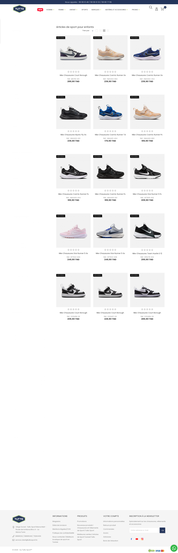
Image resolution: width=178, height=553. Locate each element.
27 (16, 386)
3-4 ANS (31, 441)
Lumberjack (19, 76)
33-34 (42, 357)
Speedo (18, 100)
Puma (17, 88)
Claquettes (19, 253)
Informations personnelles (114, 521)
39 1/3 (30, 386)
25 (16, 366)
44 (41, 320)
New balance (20, 80)
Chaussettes (20, 241)
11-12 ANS (31, 495)
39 (29, 382)
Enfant (73, 10)
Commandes (108, 529)
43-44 (43, 390)
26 (16, 378)
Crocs (17, 51)
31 (15, 423)
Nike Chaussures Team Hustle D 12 (147, 253)
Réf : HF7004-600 (73, 257)
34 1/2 (30, 333)
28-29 (17, 399)
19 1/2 (17, 329)
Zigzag (17, 117)
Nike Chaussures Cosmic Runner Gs (110, 75)
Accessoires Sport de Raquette (27, 220)
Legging (18, 270)
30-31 (42, 419)
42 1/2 (30, 419)
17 (15, 316)
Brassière (19, 233)
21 (15, 341)
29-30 (42, 349)
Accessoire (19, 156)
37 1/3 (30, 366)
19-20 (17, 333)
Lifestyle (18, 190)
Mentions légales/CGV (62, 529)
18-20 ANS (44, 462)
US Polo (18, 113)
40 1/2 (30, 399)
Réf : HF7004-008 (110, 257)
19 (15, 324)
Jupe (17, 261)
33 (29, 320)
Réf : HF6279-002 (147, 257)
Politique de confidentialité (63, 533)
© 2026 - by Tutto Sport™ (22, 550)
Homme (49, 10)
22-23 (17, 349)
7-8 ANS (31, 466)
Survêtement (20, 299)
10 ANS (30, 482)
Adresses (107, 537)
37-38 (42, 374)
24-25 (42, 415)
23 (16, 353)
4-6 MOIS (44, 495)
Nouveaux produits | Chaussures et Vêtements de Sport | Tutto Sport (87, 528)
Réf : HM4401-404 (110, 138)
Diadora (18, 59)
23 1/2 (17, 357)
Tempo (18, 104)
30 (16, 415)
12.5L (42, 482)
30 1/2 (17, 419)
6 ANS (30, 458)
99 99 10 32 (95, 2)
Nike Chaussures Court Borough (73, 75)
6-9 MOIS (44, 474)
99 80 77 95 (107, 2)
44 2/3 (43, 329)
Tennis (17, 203)
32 (29, 316)
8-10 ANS (31, 478)
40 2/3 (30, 403)
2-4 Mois (44, 490)
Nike (16, 84)
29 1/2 (17, 411)
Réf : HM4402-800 (110, 79)
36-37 (42, 370)
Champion (19, 47)
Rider (17, 96)
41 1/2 (30, 411)
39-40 (42, 382)
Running (18, 199)
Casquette (19, 237)
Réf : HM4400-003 (73, 198)
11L (41, 486)
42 (29, 415)
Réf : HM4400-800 (147, 138)
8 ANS (30, 470)
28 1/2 (17, 403)
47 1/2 (42, 341)
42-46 (43, 470)
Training (18, 207)
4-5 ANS (31, 449)
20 (16, 337)
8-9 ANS (31, 474)
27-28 (42, 345)
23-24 (42, 411)
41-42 (42, 386)
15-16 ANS (44, 453)
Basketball (19, 182)
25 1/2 (17, 370)
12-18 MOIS (18, 486)
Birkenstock (19, 38)
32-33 (42, 423)
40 (29, 395)
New (40, 10)
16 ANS (43, 458)
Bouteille (18, 229)
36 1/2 (30, 349)
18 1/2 (17, 320)
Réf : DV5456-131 (147, 317)
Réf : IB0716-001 (73, 79)
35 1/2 (30, 341)
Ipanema (18, 71)
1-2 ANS (18, 499)
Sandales (19, 290)
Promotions (82, 521)
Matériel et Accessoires (115, 10)
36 (29, 345)
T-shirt (17, 303)
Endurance (19, 63)
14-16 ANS (44, 441)
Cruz (17, 55)
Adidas (18, 34)
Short (17, 294)
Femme (61, 10)
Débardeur (19, 257)
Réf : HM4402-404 (147, 79)
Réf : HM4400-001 (110, 198)
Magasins (56, 521)
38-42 (42, 466)
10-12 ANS (31, 486)
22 (16, 345)
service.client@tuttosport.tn (26, 540)
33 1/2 (30, 324)
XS (16, 441)
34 (29, 329)
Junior (17, 139)
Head (17, 67)
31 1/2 (17, 427)
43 (29, 427)
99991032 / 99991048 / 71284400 (28, 536)
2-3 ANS (18, 503)
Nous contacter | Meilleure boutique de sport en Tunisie (63, 539)
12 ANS (30, 490)
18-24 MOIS (18, 495)
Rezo (17, 92)
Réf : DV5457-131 (110, 317)
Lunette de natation (22, 274)
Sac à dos (19, 286)
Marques (95, 10)
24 (16, 362)
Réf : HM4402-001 (73, 138)
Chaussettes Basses (23, 245)
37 (28, 357)
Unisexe (18, 143)
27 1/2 (17, 390)
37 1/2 (30, 362)
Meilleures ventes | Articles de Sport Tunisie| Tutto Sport (88, 537)
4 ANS (30, 445)
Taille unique (18, 462)
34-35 (42, 362)
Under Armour (20, 108)
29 (16, 407)
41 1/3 (30, 407)
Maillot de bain (21, 278)
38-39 (42, 378)
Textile (17, 168)
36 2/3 (30, 353)
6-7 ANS (31, 462)
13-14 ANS (31, 503)
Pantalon (18, 282)
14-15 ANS (44, 449)
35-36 (42, 366)
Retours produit (109, 525)
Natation (18, 194)
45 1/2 (42, 337)
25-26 (17, 374)
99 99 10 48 (84, 2)
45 (41, 333)
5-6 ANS (31, 453)
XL (15, 458)
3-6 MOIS (18, 478)
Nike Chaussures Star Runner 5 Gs (73, 253)
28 (16, 395)
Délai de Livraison (60, 525)
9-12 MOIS (18, 482)
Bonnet (18, 224)
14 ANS (43, 445)
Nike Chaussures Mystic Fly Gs (73, 135)
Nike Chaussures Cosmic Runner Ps (147, 135)
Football (18, 186)
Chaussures (20, 160)
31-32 (42, 353)
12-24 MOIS (18, 490)
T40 (41, 478)
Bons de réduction (110, 541)
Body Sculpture (21, 43)
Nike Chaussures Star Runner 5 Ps (147, 194)
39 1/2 (30, 390)
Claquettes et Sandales (24, 164)
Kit (16, 266)
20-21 (42, 407)
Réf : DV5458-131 (73, 317)
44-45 (43, 399)
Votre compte (111, 516)
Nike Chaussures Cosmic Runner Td (110, 135)
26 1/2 (17, 382)
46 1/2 (42, 395)
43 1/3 (42, 316)
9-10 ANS (31, 499)
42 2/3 (30, 423)
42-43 (43, 403)
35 (29, 337)
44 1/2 (42, 324)
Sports (85, 10)
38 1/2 (30, 374)
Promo (135, 10)
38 (29, 370)
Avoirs (105, 533)
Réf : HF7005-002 (147, 198)
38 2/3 (30, 378)
